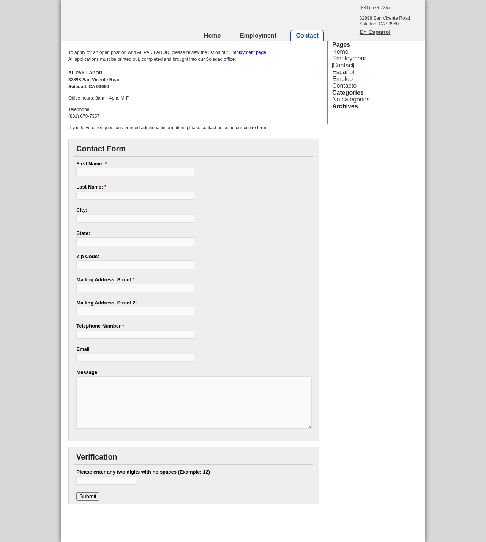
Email (83, 349)
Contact (307, 35)
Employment (258, 35)
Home (212, 35)
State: (83, 233)
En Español (375, 32)
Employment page (247, 52)
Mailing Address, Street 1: (106, 279)
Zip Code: (87, 256)
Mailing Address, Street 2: (106, 303)
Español (343, 72)
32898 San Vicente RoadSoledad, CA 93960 (385, 21)
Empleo (342, 79)
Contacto (344, 85)
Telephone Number (100, 326)
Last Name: (91, 187)
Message (86, 372)
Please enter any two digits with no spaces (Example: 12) (143, 472)
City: (81, 210)
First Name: (91, 163)
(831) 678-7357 (375, 7)
